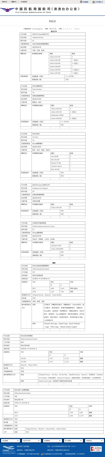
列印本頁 (76, 29)
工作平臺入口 (97, 2)
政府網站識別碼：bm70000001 (75, 454)
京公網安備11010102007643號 (52, 454)
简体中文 (4, 2)
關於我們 (19, 446)
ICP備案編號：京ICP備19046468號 (28, 454)
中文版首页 (24, 2)
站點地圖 (26, 446)
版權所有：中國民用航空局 (26, 450)
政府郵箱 (84, 2)
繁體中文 (13, 2)
